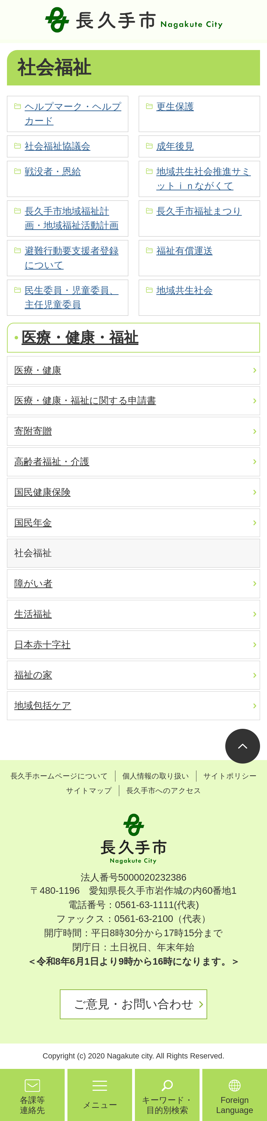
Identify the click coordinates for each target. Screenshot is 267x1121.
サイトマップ (89, 790)
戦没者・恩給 (53, 171)
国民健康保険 (42, 492)
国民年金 (33, 522)
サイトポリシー (230, 776)
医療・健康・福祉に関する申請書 (85, 400)
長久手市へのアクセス (163, 790)
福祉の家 (33, 674)
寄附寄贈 (33, 431)
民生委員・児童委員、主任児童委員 (72, 297)
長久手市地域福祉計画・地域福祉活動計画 (72, 218)
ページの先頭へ (242, 746)
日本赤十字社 (42, 644)
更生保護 (175, 106)
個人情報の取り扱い (155, 776)
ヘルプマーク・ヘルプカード (73, 113)
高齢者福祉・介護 (51, 461)
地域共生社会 (184, 290)
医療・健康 (37, 370)
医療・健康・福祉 (80, 337)
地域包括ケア (42, 705)
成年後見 (175, 146)
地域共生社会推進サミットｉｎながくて (203, 178)
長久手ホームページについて (59, 776)
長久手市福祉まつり (199, 211)
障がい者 (33, 583)
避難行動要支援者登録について (72, 257)
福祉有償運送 (184, 250)
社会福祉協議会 (57, 146)
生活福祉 (33, 614)
